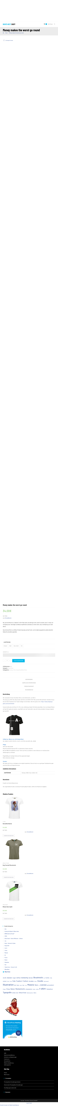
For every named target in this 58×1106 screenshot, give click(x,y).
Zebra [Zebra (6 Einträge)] (34, 992)
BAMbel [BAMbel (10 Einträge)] (18, 977)
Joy (5, 941)
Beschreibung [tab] (29, 679)
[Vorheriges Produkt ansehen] (4, 40)
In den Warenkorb (18, 660)
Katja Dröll (7, 945)
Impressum (6, 1059)
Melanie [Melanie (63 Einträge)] (30, 985)
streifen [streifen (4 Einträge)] (37, 989)
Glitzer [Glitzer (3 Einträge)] (35, 981)
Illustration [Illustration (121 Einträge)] (8, 984)
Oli (5, 955)
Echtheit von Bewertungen (10, 1057)
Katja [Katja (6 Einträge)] (18, 985)
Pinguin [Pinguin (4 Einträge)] (4, 989)
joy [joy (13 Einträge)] (15, 985)
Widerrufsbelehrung (8, 1063)
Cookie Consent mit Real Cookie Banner (9, 1105)
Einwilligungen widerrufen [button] (10, 1087)
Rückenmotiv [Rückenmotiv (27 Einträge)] (20, 989)
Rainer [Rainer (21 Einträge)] (13, 989)
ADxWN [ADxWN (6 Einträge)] (4, 977)
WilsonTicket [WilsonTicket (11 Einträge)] (22, 992)
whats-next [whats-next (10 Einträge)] (15, 992)
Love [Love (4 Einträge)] (26, 985)
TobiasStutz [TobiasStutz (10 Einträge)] (49, 989)
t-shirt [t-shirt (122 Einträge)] (42, 988)
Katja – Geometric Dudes (10, 943)
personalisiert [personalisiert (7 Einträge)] (50, 985)
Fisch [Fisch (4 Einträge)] (11, 981)
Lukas (4, 821)
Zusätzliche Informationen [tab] (29, 682)
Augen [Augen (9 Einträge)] (14, 977)
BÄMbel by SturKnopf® (9, 933)
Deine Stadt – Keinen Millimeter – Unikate (14, 938)
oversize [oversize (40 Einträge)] (43, 985)
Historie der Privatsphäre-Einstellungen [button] (13, 1085)
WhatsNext (5, 904)
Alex (5, 929)
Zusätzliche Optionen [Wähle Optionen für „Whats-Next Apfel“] (9, 918)
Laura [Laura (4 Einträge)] (21, 985)
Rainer (6, 960)
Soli (5, 964)
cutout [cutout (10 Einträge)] (5, 981)
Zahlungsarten (7, 1064)
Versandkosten (8, 618)
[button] (2, 10)
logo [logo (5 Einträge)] (23, 985)
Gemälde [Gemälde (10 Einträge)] (31, 981)
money (10, 670)
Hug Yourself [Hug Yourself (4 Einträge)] (46, 981)
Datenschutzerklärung (9, 1055)
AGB (5, 1053)
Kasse (5, 1072)
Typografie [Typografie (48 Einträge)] (7, 992)
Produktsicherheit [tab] (29, 686)
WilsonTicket (10, 668)
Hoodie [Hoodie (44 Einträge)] (40, 981)
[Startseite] (3, 32)
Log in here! (29, 1103)
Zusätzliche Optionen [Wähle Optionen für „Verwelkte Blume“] (9, 835)
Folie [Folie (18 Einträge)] (13, 981)
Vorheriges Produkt (9, 40)
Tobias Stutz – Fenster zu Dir (11, 967)
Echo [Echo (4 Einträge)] (8, 981)
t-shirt (14, 670)
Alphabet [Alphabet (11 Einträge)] (9, 977)
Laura (6, 948)
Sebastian (7, 962)
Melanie (6, 952)
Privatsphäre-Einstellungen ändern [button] (12, 1082)
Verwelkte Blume (7, 823)
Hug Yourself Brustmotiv (9, 865)
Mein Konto (6, 1074)
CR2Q (6, 936)
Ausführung (7, 642)
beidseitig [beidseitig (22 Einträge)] (24, 978)
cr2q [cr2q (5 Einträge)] (51, 977)
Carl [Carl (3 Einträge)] (44, 977)
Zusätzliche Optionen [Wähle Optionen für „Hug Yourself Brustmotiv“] (9, 877)
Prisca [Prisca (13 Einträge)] (8, 989)
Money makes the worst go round (16, 32)
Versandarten (7, 1061)
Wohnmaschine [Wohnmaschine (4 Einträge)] (30, 992)
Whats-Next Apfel (7, 907)
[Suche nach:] (54, 24)
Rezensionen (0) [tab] (29, 689)
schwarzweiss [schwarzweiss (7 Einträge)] (28, 989)
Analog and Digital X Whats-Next (12, 931)
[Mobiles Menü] (50, 24)
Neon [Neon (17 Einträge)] (36, 985)
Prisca (6, 957)
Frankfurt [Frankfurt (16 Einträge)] (19, 981)
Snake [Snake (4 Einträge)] (34, 989)
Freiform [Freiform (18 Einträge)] (25, 981)
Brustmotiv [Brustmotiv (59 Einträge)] (38, 977)
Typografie (18, 670)
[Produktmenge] (7, 660)
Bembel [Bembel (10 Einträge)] (31, 977)
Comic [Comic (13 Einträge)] (47, 978)
